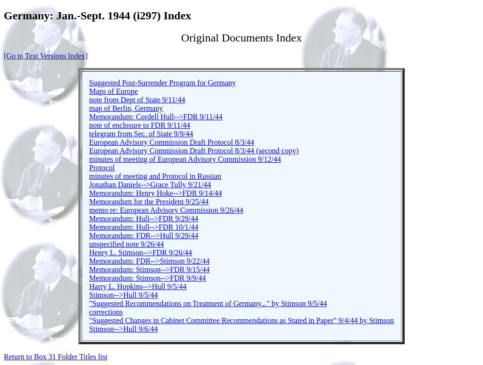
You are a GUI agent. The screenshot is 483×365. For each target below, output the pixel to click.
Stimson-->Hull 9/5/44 (123, 295)
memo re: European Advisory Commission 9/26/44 (166, 210)
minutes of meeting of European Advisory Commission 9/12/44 (185, 159)
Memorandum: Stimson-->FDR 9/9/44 (147, 278)
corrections (106, 312)
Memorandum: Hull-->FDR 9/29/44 (143, 219)
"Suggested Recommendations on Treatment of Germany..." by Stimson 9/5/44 (208, 303)
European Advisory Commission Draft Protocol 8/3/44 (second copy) (194, 151)
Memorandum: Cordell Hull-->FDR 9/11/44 (156, 117)
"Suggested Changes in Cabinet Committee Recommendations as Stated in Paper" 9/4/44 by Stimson (241, 320)
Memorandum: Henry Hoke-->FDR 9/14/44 (155, 193)
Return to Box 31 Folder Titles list (56, 357)
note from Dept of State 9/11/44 (137, 100)
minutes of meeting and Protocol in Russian (155, 176)
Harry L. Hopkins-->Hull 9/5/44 (137, 286)
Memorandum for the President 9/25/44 (148, 202)
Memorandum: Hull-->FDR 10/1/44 (143, 227)
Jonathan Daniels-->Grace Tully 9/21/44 (150, 185)
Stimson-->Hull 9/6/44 (123, 329)
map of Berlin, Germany (126, 108)
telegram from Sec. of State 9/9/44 (141, 134)
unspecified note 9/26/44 (126, 244)
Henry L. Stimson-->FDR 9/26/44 (140, 253)
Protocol (102, 168)
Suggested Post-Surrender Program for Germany (162, 83)
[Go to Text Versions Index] (46, 56)
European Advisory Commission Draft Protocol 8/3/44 (171, 142)
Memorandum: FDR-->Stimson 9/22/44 (149, 261)
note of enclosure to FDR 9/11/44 (139, 125)
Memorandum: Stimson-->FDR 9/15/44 (149, 269)
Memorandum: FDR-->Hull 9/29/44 (143, 236)
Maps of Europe (113, 91)
